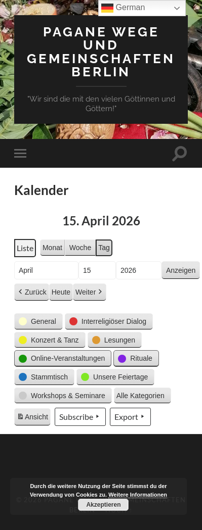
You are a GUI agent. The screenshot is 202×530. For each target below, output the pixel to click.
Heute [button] (61, 292)
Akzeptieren (103, 504)
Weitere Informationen (137, 495)
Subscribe (80, 416)
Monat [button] (52, 248)
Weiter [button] (89, 292)
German (123, 8)
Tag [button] (104, 248)
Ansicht (33, 418)
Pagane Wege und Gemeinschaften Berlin (101, 51)
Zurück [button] (32, 292)
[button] (38, 321)
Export (130, 416)
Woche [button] (80, 248)
